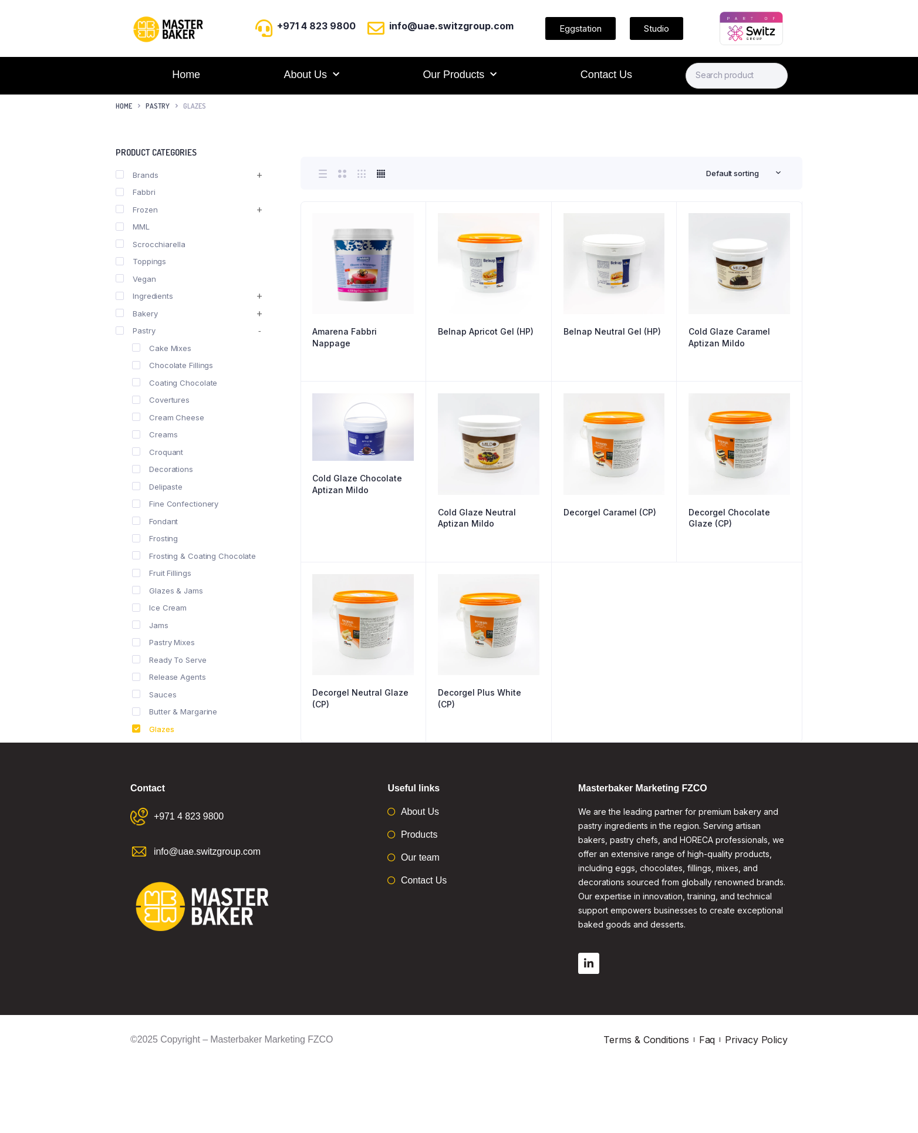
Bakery (136, 313)
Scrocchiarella (150, 244)
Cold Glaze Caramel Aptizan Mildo (729, 337)
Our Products (460, 75)
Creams (154, 434)
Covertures (161, 399)
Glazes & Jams (167, 590)
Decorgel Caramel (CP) (609, 512)
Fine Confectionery (175, 503)
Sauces (154, 694)
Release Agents (169, 677)
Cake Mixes (161, 348)
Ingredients (144, 296)
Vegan (136, 279)
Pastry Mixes (163, 642)
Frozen (136, 209)
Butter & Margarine (174, 711)
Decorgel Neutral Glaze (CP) (360, 698)
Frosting (155, 538)
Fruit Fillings (161, 573)
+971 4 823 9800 (316, 26)
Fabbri (135, 192)
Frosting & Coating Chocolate (194, 556)
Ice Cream (159, 607)
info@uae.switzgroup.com (451, 26)
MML (133, 226)
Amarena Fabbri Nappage (344, 337)
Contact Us (606, 74)
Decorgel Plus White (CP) (479, 698)
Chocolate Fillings (172, 365)
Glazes (153, 729)
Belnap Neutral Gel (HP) (612, 331)
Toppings (141, 261)
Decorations (162, 469)
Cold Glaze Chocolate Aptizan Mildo (357, 484)
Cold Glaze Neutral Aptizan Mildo (477, 518)
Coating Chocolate (174, 382)
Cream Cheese (168, 417)
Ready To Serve (169, 660)
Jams (150, 625)
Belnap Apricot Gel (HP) (486, 331)
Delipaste (157, 486)
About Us (311, 75)
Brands (137, 175)
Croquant (157, 452)
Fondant (155, 521)
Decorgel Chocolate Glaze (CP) (729, 518)
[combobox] (744, 173)
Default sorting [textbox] (732, 173)
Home (186, 74)
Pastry (158, 106)
